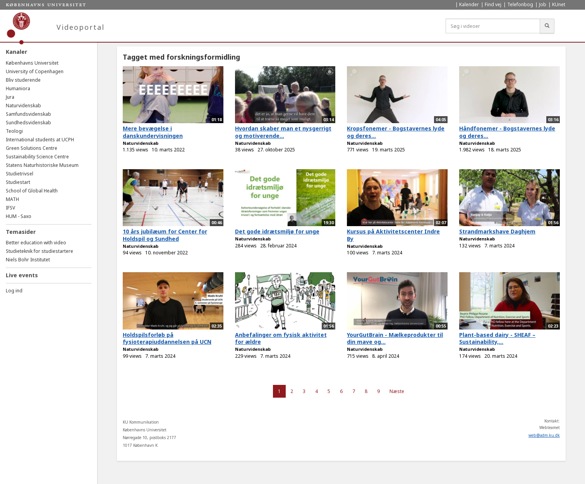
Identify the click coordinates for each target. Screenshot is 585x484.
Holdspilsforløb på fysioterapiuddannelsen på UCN (167, 338)
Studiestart (18, 182)
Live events (22, 275)
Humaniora (18, 88)
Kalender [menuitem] (469, 4)
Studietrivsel (19, 173)
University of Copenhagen (34, 71)
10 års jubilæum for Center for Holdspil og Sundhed (165, 235)
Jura (10, 97)
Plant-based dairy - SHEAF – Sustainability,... (497, 338)
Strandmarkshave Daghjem (497, 231)
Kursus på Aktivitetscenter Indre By (393, 235)
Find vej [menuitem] (493, 4)
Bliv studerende (23, 80)
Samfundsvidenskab (28, 114)
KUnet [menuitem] (558, 4)
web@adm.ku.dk (544, 435)
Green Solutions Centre (31, 148)
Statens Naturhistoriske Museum (42, 165)
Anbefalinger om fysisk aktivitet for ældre (281, 338)
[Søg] (547, 26)
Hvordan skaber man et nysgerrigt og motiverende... (283, 132)
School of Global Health (32, 190)
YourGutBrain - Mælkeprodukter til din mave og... (395, 338)
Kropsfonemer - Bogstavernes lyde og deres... (395, 132)
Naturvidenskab (23, 105)
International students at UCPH (40, 139)
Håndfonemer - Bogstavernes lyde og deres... (507, 132)
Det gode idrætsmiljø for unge (277, 231)
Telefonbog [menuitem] (520, 4)
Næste (396, 391)
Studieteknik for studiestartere (39, 251)
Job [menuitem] (542, 4)
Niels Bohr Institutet (28, 259)
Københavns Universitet (32, 63)
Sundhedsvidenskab (28, 122)
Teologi (14, 131)
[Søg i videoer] (493, 26)
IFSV (10, 207)
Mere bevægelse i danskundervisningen (153, 132)
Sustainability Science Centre (37, 156)
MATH (12, 199)
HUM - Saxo (18, 216)
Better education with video (36, 242)
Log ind (14, 290)
